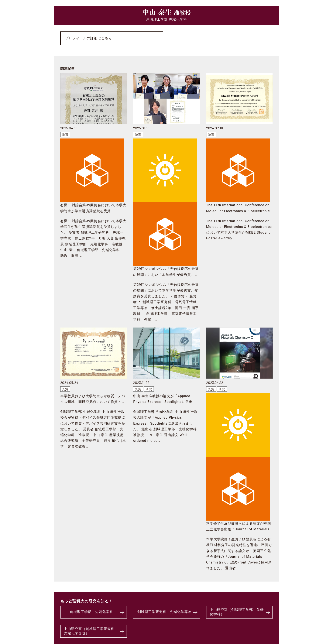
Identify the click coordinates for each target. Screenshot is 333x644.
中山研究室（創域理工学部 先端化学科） (237, 612)
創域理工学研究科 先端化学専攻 (164, 612)
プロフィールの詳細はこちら (88, 38)
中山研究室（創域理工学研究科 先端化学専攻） (91, 631)
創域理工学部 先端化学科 (91, 612)
